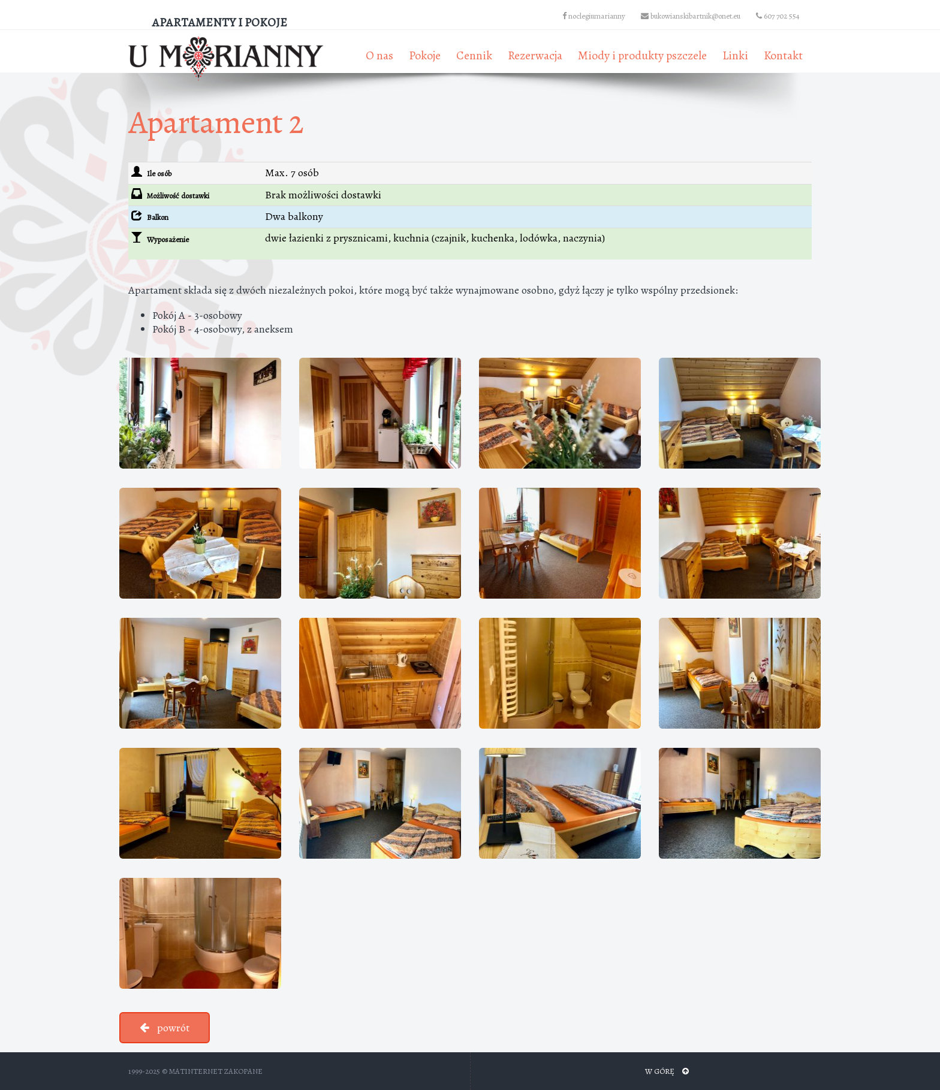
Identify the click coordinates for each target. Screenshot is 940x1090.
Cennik (474, 55)
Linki (735, 55)
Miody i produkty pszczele (642, 55)
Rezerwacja (535, 55)
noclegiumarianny (593, 16)
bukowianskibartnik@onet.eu (690, 16)
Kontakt (783, 55)
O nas (379, 55)
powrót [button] (164, 1027)
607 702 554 (778, 16)
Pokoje (425, 55)
